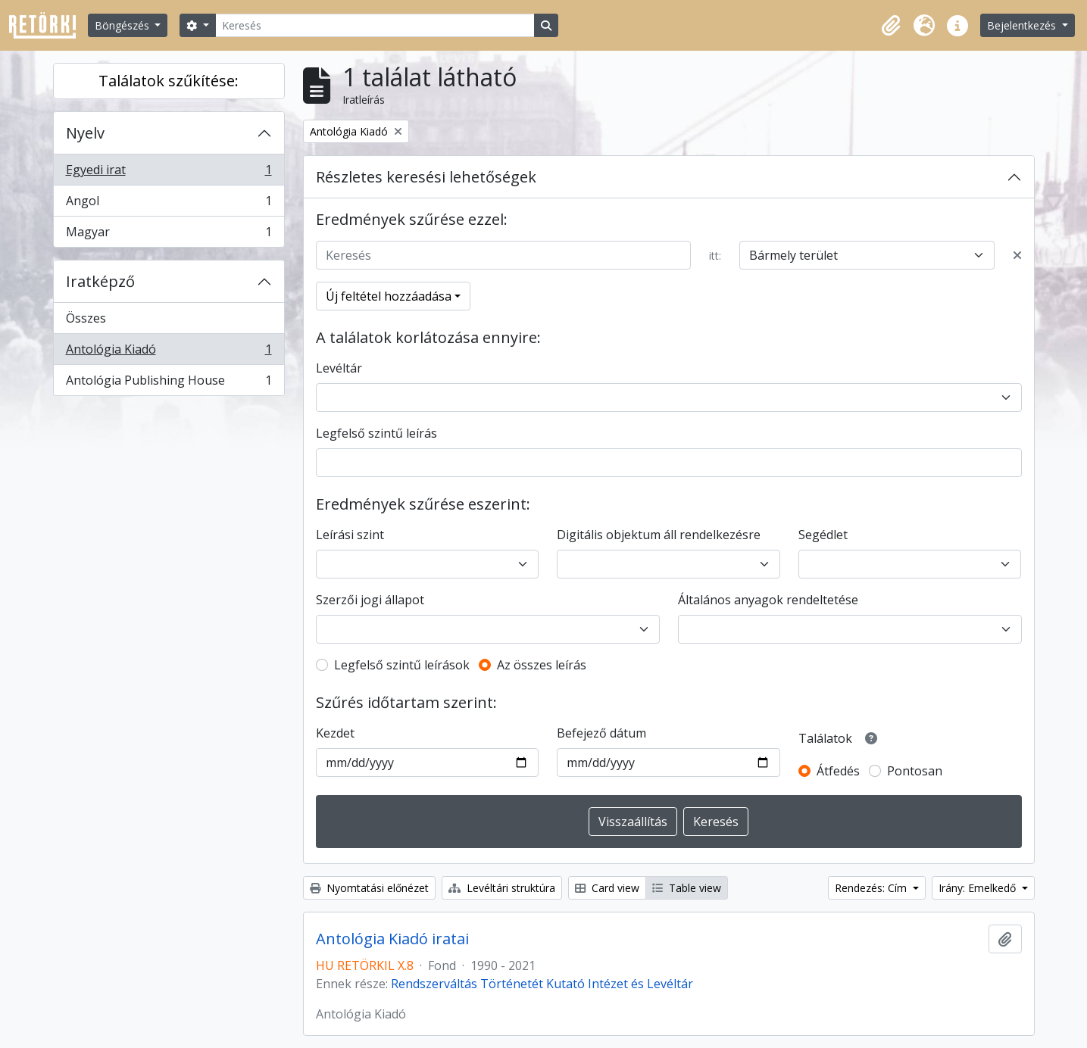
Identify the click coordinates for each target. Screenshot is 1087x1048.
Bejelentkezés (1023, 25)
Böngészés (123, 25)
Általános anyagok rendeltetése (768, 599)
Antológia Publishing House (168, 383)
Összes (86, 318)
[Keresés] (375, 25)
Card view (607, 888)
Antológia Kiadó (168, 352)
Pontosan (914, 771)
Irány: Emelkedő (979, 888)
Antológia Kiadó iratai (392, 939)
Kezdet (335, 733)
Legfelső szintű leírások (402, 665)
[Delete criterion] (1017, 255)
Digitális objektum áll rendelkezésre (659, 534)
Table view (686, 888)
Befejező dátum (601, 733)
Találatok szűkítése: (168, 80)
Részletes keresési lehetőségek (426, 177)
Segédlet (823, 534)
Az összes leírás (541, 665)
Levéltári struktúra (501, 888)
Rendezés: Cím (872, 888)
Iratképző (100, 281)
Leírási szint (350, 534)
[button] (890, 25)
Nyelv (85, 133)
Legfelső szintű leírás (376, 433)
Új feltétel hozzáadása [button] (388, 296)
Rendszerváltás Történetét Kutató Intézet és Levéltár (542, 983)
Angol (168, 204)
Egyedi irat (168, 173)
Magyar (168, 235)
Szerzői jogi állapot (370, 599)
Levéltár (339, 368)
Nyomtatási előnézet (369, 888)
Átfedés (838, 771)
